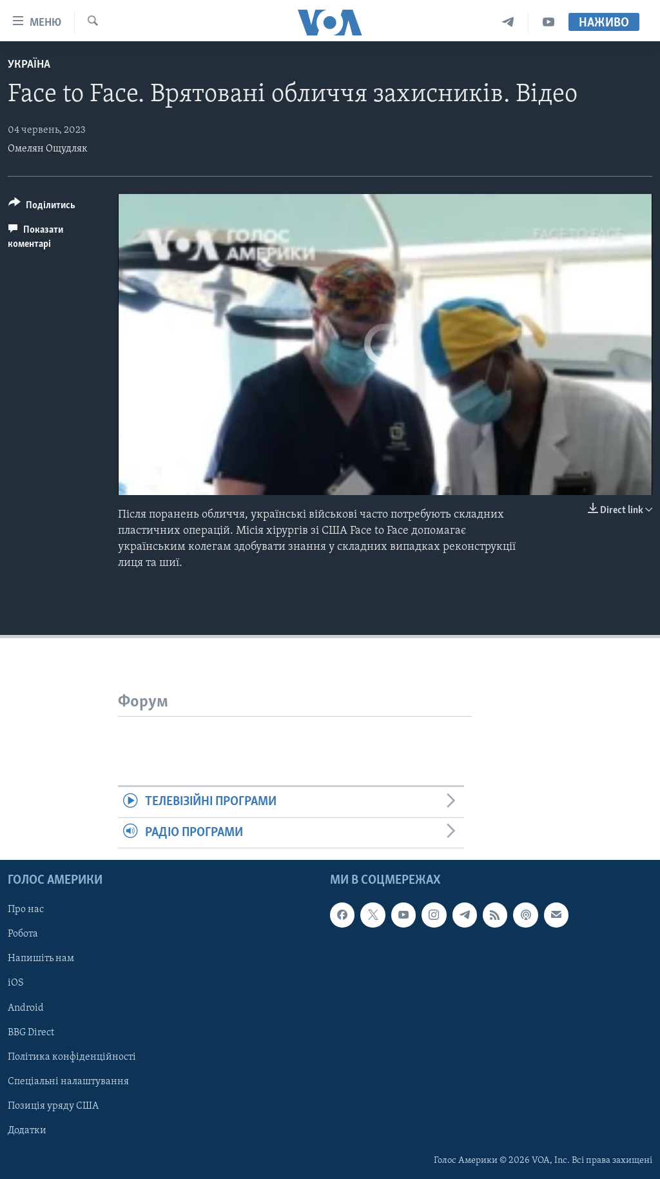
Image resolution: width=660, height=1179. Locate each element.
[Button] (41, 207)
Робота (23, 934)
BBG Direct (31, 1033)
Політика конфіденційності (72, 1057)
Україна (29, 65)
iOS (16, 984)
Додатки (27, 1130)
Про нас (26, 909)
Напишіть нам (41, 959)
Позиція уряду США (53, 1106)
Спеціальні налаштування (68, 1082)
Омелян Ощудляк (48, 149)
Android (26, 1008)
